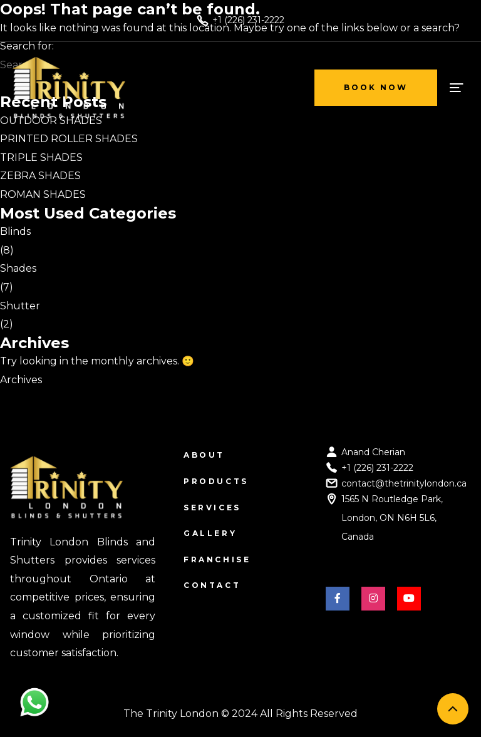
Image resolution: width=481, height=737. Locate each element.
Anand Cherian (373, 452)
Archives (21, 380)
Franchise (217, 559)
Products (216, 481)
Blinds (15, 231)
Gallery (210, 533)
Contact (212, 585)
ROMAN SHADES (43, 194)
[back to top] (452, 708)
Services (212, 507)
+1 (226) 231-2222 (377, 467)
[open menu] (455, 87)
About (204, 455)
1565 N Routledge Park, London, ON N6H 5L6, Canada (392, 517)
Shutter (20, 306)
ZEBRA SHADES (40, 176)
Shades (18, 268)
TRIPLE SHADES (41, 157)
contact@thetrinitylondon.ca (404, 483)
